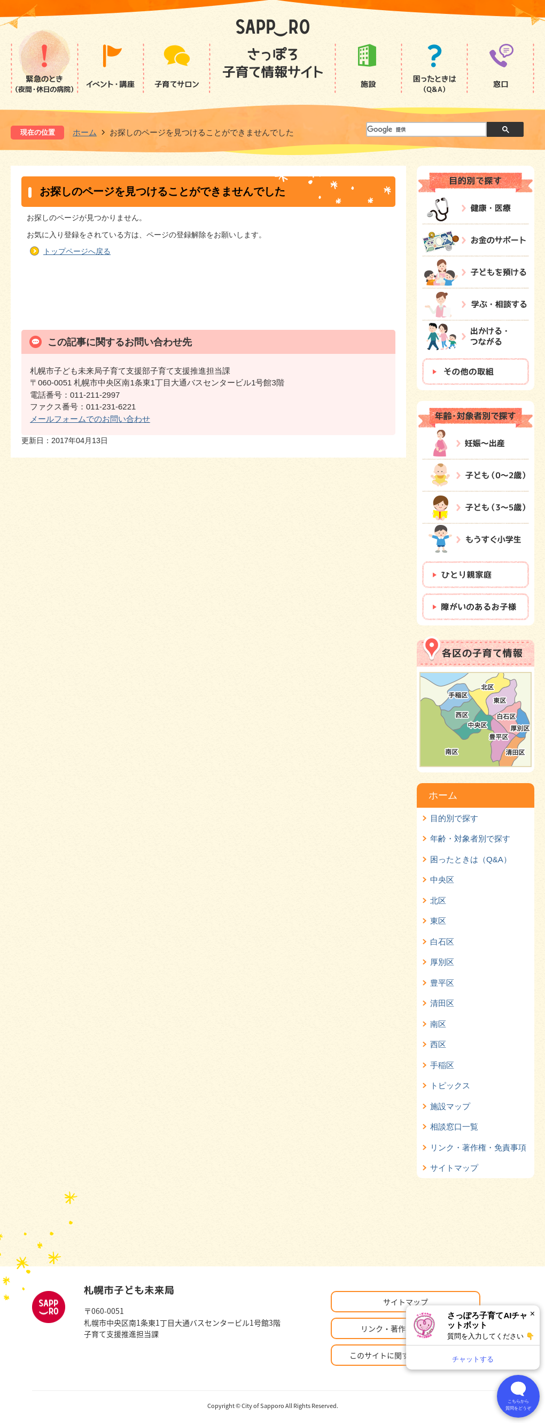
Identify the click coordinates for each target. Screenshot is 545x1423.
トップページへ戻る (77, 251)
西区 (438, 1044)
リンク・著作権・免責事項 (478, 1147)
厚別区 (442, 961)
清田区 (442, 1003)
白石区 (442, 941)
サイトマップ (454, 1167)
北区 (438, 900)
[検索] (426, 130)
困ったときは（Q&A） (470, 859)
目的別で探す (454, 818)
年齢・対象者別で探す (470, 838)
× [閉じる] (532, 1313)
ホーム (85, 132)
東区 (438, 920)
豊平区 (442, 982)
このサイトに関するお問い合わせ (405, 1355)
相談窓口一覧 (454, 1126)
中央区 (442, 879)
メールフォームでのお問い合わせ (90, 418)
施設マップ (450, 1106)
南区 (438, 1023)
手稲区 (442, 1065)
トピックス (450, 1085)
